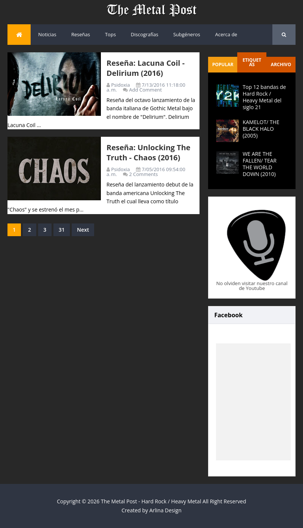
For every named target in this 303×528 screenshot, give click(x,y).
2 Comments (143, 174)
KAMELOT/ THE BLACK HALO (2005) (260, 128)
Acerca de (226, 34)
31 (62, 229)
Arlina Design (165, 510)
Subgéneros (186, 34)
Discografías (144, 34)
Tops (110, 34)
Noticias (47, 34)
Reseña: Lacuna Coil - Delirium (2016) (145, 68)
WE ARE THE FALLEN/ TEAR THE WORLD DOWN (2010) (259, 164)
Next (83, 229)
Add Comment (145, 89)
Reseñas (80, 34)
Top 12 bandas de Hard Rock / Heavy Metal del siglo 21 (264, 97)
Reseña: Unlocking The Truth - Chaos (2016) (148, 152)
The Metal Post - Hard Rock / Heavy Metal (151, 501)
